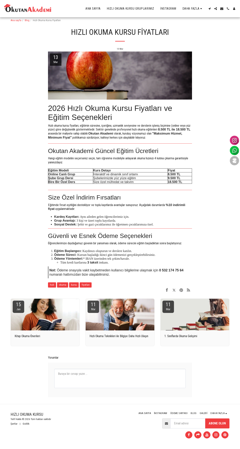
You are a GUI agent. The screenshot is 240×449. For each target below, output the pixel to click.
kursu (74, 284)
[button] (209, 8)
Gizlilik (26, 423)
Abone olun (217, 423)
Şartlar (14, 423)
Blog (27, 20)
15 (18, 306)
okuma (62, 284)
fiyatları (86, 284)
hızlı (52, 284)
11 (93, 306)
